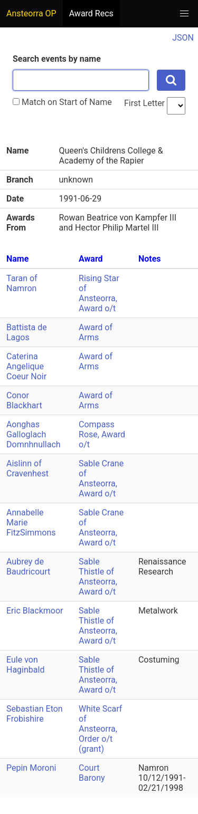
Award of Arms (95, 332)
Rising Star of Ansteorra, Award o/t (99, 293)
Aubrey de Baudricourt (28, 567)
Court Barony (92, 773)
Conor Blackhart (24, 400)
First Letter (144, 103)
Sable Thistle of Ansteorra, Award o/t (98, 577)
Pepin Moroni (31, 768)
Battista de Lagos (26, 332)
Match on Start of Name (62, 102)
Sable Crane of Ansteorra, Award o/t (101, 478)
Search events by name (57, 59)
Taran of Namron (21, 283)
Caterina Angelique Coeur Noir (26, 366)
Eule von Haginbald (25, 665)
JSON (183, 38)
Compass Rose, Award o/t (102, 434)
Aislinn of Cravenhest (27, 468)
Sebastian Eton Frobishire (34, 714)
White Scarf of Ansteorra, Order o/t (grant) (100, 729)
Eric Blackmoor (34, 611)
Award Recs (91, 13)
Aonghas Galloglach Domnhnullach (33, 434)
